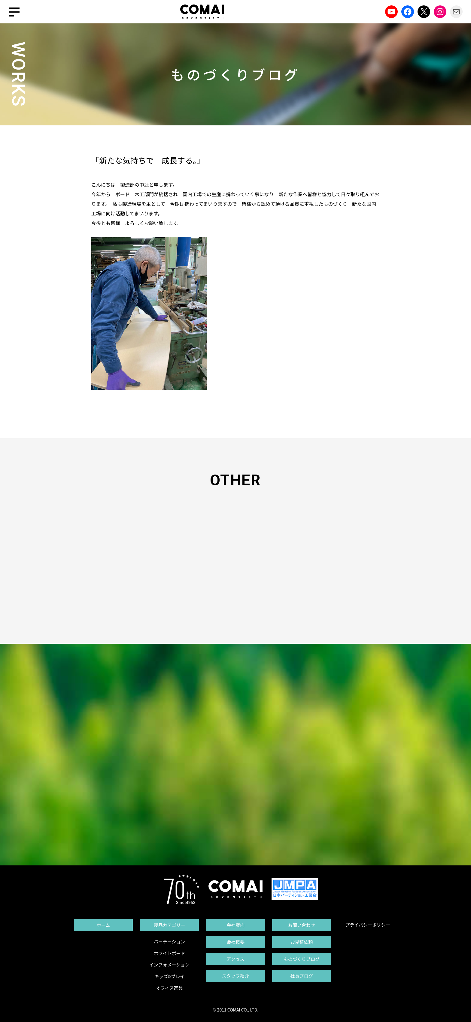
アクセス (235, 959)
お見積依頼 (301, 942)
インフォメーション (169, 964)
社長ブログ (301, 976)
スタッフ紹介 (235, 976)
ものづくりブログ (302, 959)
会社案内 (235, 925)
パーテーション (169, 941)
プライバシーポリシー (367, 925)
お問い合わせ (301, 925)
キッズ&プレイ (169, 976)
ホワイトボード (169, 953)
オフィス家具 (169, 988)
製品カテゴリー (169, 925)
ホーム (103, 925)
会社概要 (235, 942)
